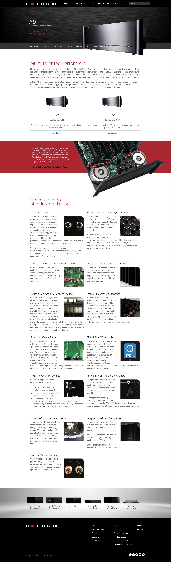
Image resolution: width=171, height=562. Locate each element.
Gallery (57, 46)
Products (96, 526)
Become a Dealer (121, 533)
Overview (35, 46)
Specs (47, 46)
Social (94, 533)
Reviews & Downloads (78, 46)
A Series (34, 26)
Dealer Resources (121, 540)
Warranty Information (106, 46)
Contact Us (118, 529)
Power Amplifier (45, 26)
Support (95, 537)
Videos (95, 540)
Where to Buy (98, 529)
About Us (141, 526)
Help (115, 526)
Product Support (121, 537)
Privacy (140, 529)
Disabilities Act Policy (123, 544)
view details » (57, 133)
